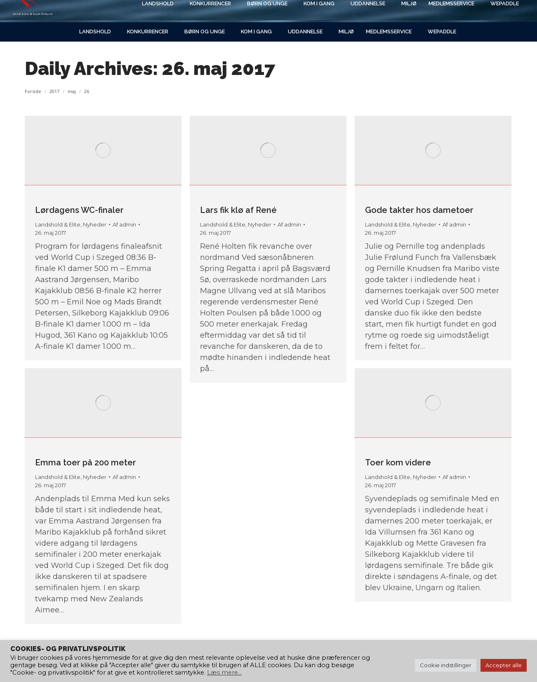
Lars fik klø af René (238, 210)
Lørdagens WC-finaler (79, 210)
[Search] (442, 11)
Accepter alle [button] (503, 665)
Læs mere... (224, 672)
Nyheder (94, 224)
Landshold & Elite (57, 224)
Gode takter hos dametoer (419, 210)
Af (124, 224)
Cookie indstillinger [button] (445, 665)
